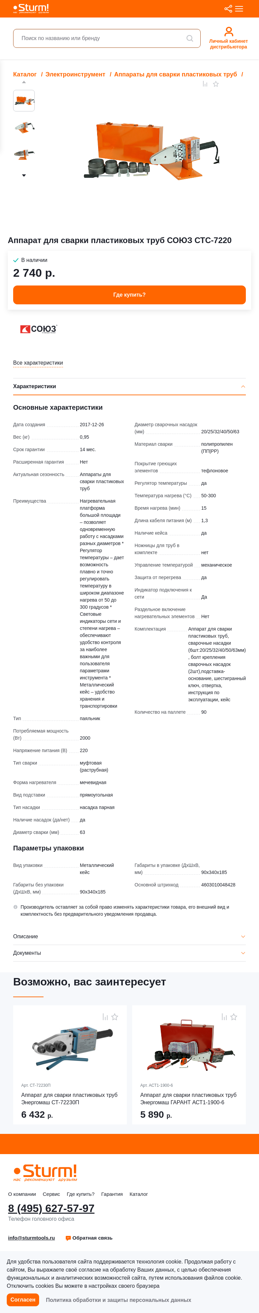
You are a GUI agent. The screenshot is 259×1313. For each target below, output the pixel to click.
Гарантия (112, 1194)
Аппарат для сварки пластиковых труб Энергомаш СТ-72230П (69, 1098)
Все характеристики (38, 363)
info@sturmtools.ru (31, 1238)
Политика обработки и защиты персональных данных (118, 1300)
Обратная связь (89, 1238)
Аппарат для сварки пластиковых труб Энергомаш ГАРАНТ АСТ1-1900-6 (188, 1098)
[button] (89, 1238)
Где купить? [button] (129, 295)
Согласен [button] (22, 1300)
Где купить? (80, 1194)
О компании (22, 1194)
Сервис (51, 1194)
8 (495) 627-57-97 (51, 1208)
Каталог (139, 1194)
